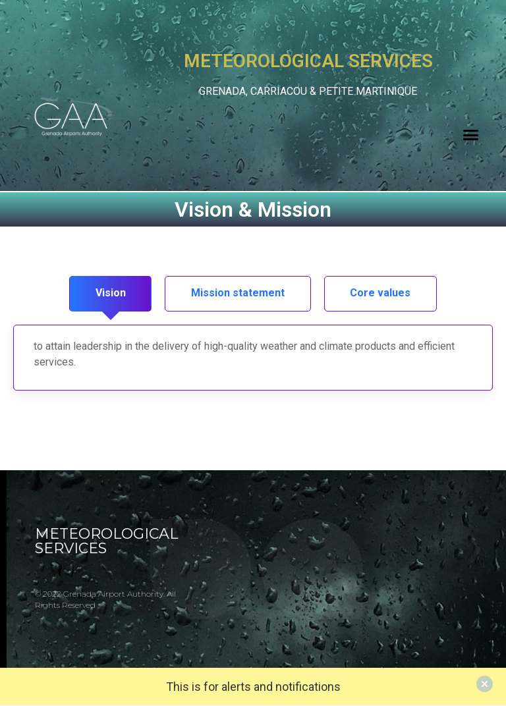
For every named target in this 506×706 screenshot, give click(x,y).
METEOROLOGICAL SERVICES (106, 542)
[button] (471, 134)
